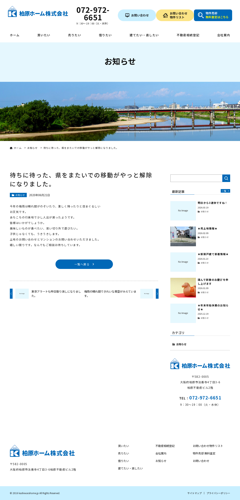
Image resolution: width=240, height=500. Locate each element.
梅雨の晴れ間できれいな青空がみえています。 (110, 294)
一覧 (225, 190)
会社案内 (223, 35)
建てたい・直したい (144, 35)
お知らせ (181, 344)
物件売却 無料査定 (204, 453)
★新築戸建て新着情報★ (213, 254)
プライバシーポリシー (218, 493)
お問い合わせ (201, 461)
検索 (226, 178)
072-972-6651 (205, 397)
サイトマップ (194, 493)
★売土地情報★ (207, 228)
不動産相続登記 (188, 35)
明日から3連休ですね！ (213, 203)
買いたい (43, 35)
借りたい (105, 35)
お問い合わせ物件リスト (208, 446)
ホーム (15, 35)
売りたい (74, 35)
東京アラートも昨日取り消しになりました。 (56, 294)
